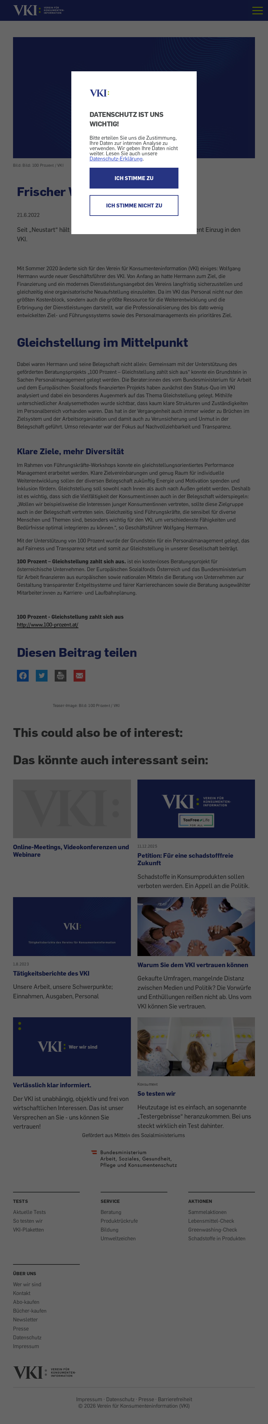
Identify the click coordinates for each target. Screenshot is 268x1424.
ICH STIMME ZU (134, 178)
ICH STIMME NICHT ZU (134, 205)
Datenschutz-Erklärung (116, 158)
